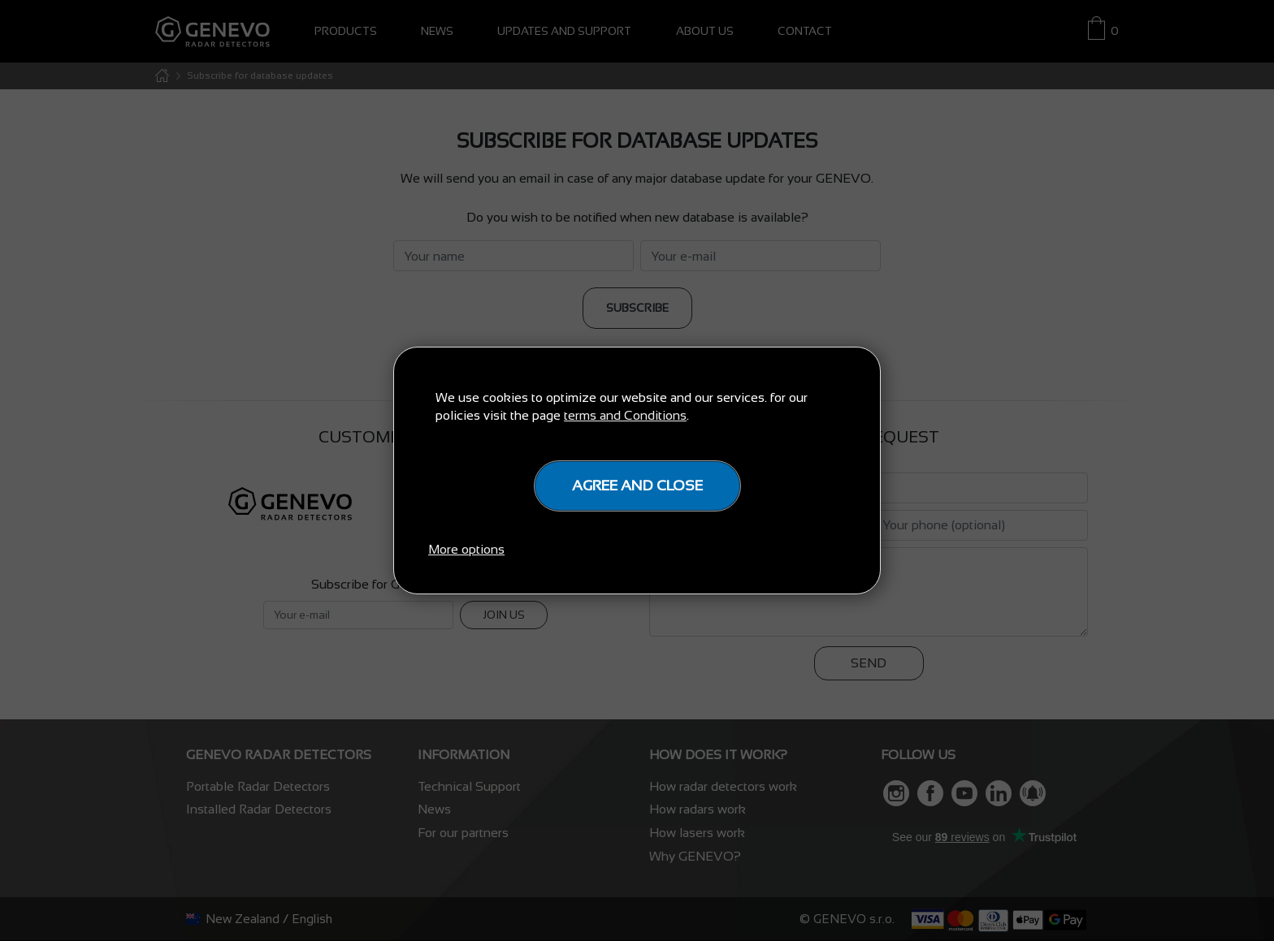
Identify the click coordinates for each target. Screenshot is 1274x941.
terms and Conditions (625, 415)
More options (466, 549)
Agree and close (637, 485)
